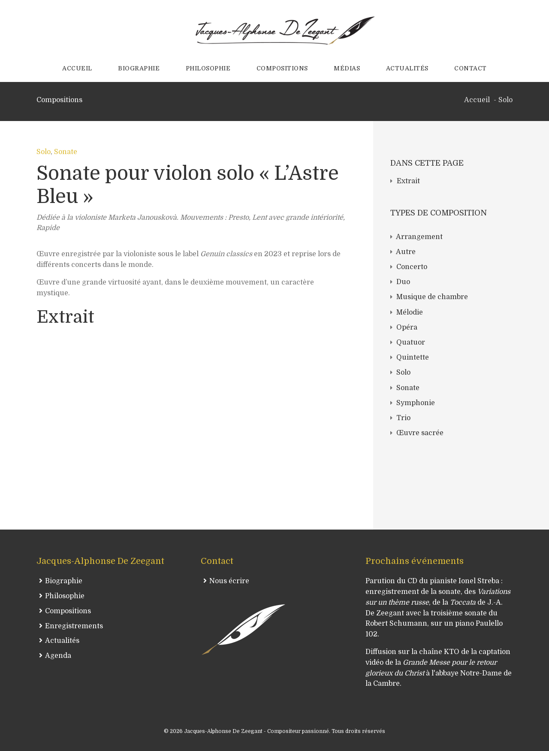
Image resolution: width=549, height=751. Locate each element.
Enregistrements (74, 626)
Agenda (58, 656)
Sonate (65, 152)
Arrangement (419, 237)
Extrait (408, 181)
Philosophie (64, 596)
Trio (403, 418)
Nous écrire (229, 581)
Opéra (406, 327)
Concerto (411, 267)
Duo (403, 282)
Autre (406, 252)
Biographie (63, 581)
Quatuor (410, 342)
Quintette (412, 357)
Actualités (62, 641)
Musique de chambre (432, 297)
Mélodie (409, 312)
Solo (43, 152)
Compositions (68, 611)
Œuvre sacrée (419, 433)
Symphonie (415, 403)
